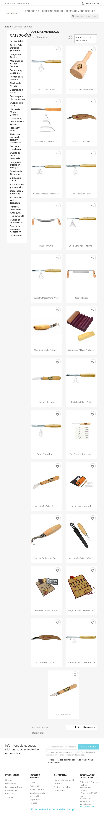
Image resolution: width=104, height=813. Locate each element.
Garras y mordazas (15, 148)
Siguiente (89, 727)
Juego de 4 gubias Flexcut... (46, 610)
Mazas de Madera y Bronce (15, 112)
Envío (32, 782)
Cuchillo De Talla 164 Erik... (46, 558)
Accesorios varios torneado (16, 200)
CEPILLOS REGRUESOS (17, 214)
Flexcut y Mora (15, 129)
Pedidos (58, 783)
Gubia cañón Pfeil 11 (46, 454)
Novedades (16, 235)
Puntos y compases (15, 208)
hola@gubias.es (87, 806)
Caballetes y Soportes (16, 192)
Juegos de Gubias (15, 56)
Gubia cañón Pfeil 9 (46, 89)
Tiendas (9, 797)
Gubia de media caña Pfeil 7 (46, 298)
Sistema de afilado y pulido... (81, 350)
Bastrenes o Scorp (16, 91)
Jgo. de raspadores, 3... (81, 506)
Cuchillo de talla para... (81, 141)
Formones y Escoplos (16, 71)
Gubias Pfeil (16, 41)
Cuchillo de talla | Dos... (46, 506)
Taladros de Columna (16, 173)
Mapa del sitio (36, 799)
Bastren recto (81, 298)
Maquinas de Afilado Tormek (16, 64)
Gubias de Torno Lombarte (15, 155)
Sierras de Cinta (15, 179)
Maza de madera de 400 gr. (81, 89)
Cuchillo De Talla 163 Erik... (46, 350)
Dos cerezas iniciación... (81, 454)
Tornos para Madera (16, 78)
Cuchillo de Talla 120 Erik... (81, 558)
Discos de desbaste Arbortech (15, 229)
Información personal (64, 780)
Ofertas (8, 780)
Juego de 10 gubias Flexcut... (81, 610)
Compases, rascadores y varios (17, 121)
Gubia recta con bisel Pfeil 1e (81, 662)
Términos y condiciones (80, 11)
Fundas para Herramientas (17, 97)
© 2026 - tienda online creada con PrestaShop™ (52, 809)
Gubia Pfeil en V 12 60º (81, 193)
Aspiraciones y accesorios (17, 186)
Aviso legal (34, 786)
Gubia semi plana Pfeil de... (81, 245)
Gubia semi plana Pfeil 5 (81, 402)
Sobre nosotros (52, 11)
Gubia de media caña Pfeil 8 (46, 193)
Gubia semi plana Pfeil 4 (46, 141)
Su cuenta (60, 775)
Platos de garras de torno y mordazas (15, 138)
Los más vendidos (13, 787)
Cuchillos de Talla (16, 104)
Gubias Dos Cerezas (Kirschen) (16, 48)
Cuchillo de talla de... (46, 662)
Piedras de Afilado (15, 84)
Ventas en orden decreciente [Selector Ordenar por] (85, 39)
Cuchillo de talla (46, 402)
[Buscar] (85, 16)
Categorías (32, 11)
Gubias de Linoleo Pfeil (16, 221)
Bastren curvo (46, 245)
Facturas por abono (63, 787)
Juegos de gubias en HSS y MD (15, 165)
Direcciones (59, 790)
